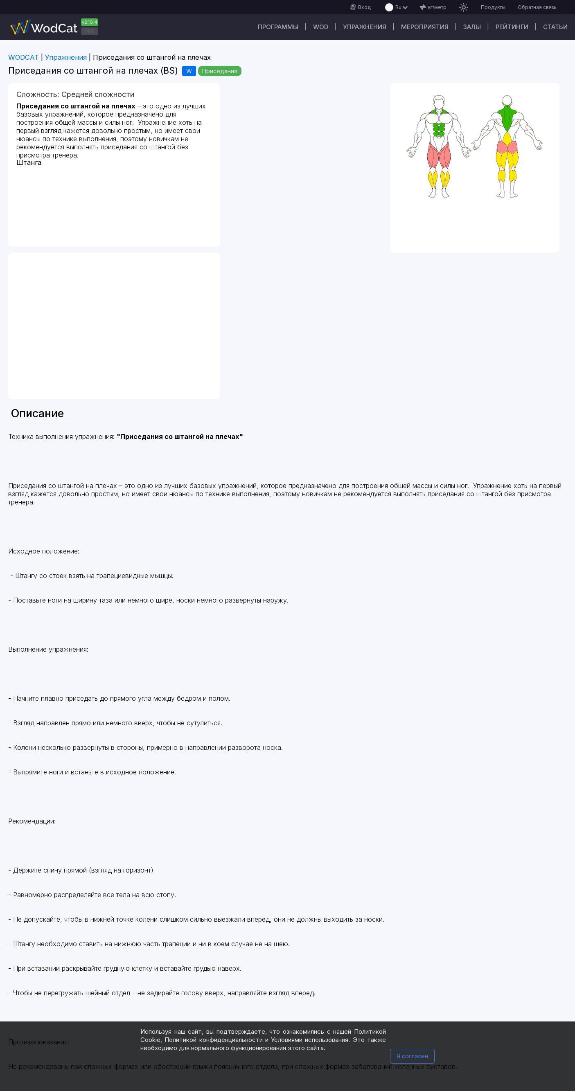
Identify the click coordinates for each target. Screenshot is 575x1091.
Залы (472, 27)
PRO (90, 31)
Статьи (555, 27)
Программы (278, 27)
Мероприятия (425, 27)
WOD (320, 27)
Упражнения (364, 27)
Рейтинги (512, 27)
